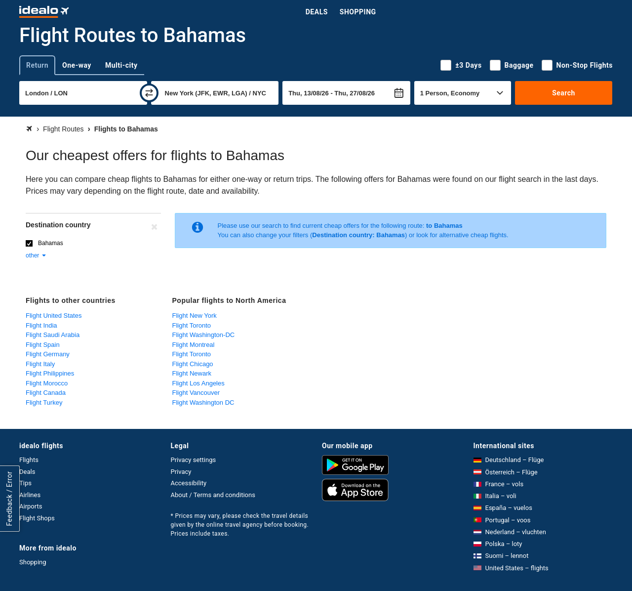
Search (563, 93)
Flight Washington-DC (203, 334)
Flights (29, 460)
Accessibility (189, 483)
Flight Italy (40, 364)
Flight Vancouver (196, 392)
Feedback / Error (9, 498)
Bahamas (50, 243)
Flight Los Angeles (198, 383)
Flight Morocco (47, 383)
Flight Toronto (191, 325)
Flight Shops (37, 518)
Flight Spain (43, 344)
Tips (25, 483)
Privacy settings (193, 460)
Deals (317, 12)
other (36, 255)
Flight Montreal (193, 344)
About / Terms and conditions (213, 495)
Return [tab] (37, 65)
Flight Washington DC (203, 402)
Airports (30, 506)
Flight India (41, 325)
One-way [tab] (76, 65)
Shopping (358, 12)
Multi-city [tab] (121, 65)
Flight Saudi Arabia (52, 334)
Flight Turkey (44, 402)
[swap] (149, 93)
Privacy (181, 471)
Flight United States (53, 315)
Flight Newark (191, 373)
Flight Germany (48, 354)
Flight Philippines (50, 373)
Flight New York (194, 315)
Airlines (29, 495)
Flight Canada (46, 392)
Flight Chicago (192, 364)
